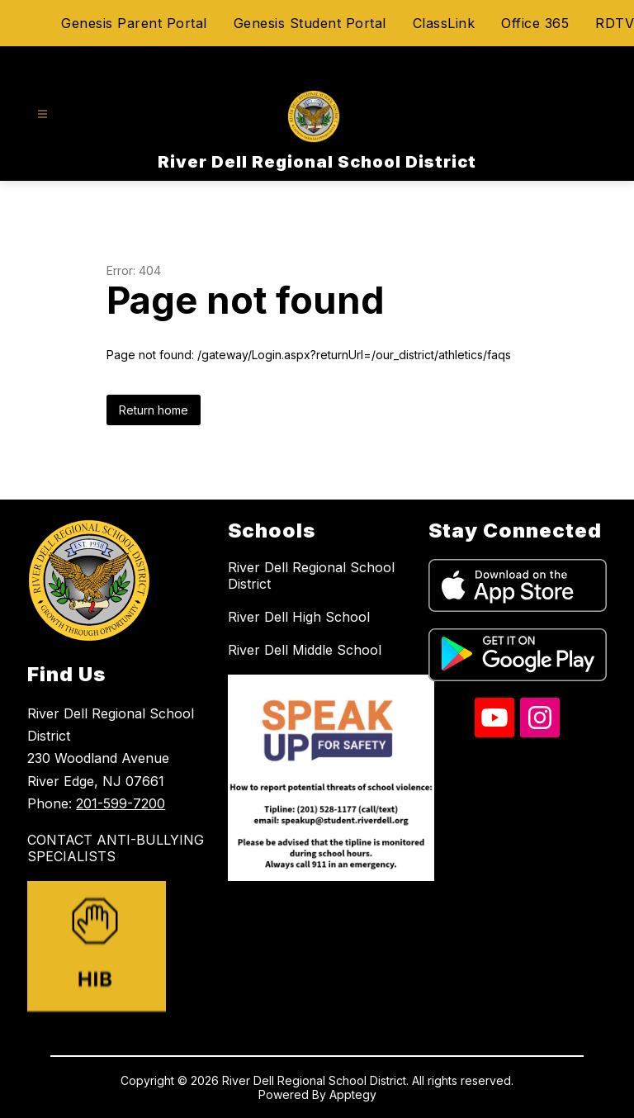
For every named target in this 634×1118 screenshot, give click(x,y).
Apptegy (352, 1094)
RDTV (614, 23)
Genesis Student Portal (310, 23)
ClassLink (444, 23)
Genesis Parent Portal (134, 23)
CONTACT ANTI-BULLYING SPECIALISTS (115, 848)
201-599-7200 (120, 803)
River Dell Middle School (304, 650)
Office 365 (535, 23)
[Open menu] (42, 114)
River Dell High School (299, 617)
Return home (153, 410)
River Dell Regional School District (311, 575)
